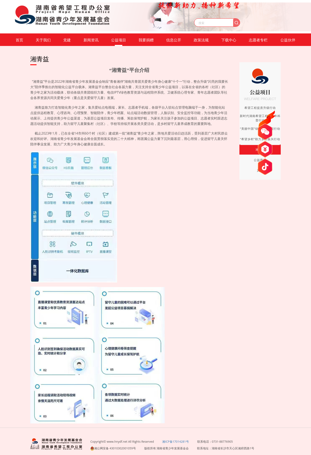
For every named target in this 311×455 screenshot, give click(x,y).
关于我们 (43, 39)
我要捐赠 (146, 39)
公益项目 (118, 39)
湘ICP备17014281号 (175, 442)
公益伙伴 (287, 39)
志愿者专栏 (258, 39)
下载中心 (228, 39)
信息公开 (173, 39)
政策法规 (201, 39)
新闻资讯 (91, 39)
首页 (19, 39)
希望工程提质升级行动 (260, 108)
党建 (67, 39)
